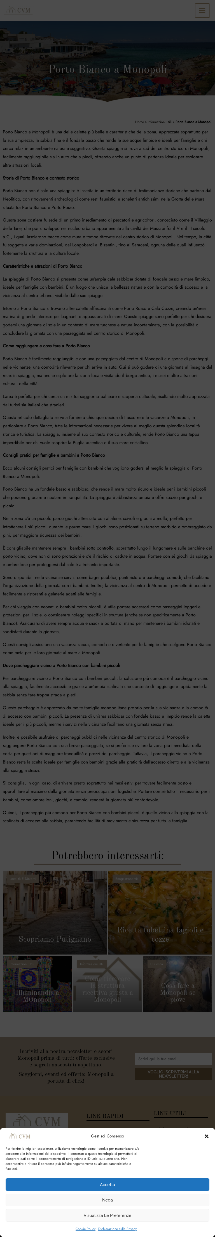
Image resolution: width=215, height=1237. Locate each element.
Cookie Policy (85, 1228)
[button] (206, 1136)
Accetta (107, 1184)
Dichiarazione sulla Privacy (117, 1228)
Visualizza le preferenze (108, 1215)
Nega (107, 1200)
